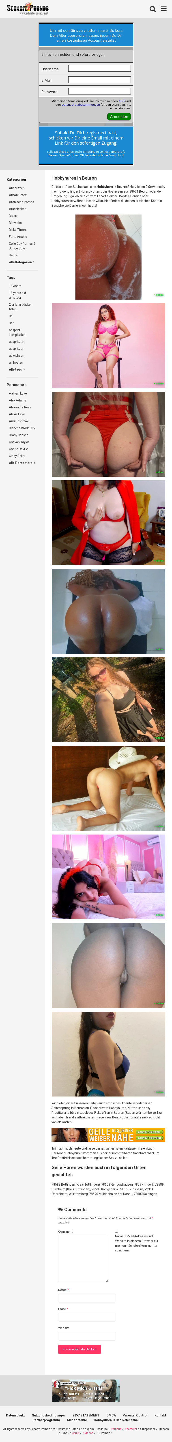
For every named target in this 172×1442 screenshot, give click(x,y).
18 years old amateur (17, 295)
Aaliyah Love (18, 393)
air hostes (16, 362)
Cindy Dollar (17, 456)
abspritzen (16, 341)
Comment (65, 1231)
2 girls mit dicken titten (20, 307)
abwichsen (16, 355)
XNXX (76, 1433)
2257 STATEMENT (86, 1415)
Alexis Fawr (17, 414)
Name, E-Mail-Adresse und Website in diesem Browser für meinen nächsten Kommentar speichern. (136, 1243)
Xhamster (131, 1429)
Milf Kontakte (77, 1420)
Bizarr (13, 216)
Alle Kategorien (21, 262)
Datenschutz (15, 1415)
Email (63, 1309)
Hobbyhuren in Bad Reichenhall (117, 1420)
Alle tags (17, 369)
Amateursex (18, 195)
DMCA (111, 1415)
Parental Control (135, 1415)
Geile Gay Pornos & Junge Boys (22, 246)
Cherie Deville (18, 449)
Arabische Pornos (21, 202)
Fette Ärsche (18, 236)
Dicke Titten (17, 230)
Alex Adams (17, 400)
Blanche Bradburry (22, 428)
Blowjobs (15, 223)
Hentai (13, 255)
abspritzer (16, 348)
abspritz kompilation (17, 332)
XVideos (88, 1433)
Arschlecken (17, 209)
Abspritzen (17, 188)
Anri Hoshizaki (19, 421)
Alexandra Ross (20, 407)
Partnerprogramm (46, 1420)
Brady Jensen (18, 435)
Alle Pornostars (22, 463)
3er (11, 323)
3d (11, 316)
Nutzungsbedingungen (49, 1415)
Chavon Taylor (19, 442)
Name (63, 1290)
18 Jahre (15, 286)
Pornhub (116, 1429)
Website (64, 1328)
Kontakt (160, 1415)
